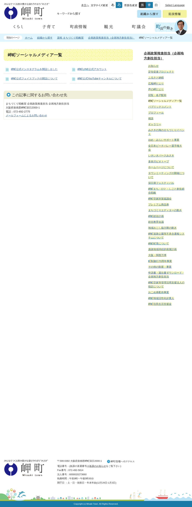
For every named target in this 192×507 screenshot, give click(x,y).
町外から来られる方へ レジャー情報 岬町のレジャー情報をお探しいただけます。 (164, 402)
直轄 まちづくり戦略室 (70, 37)
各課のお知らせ (97, 466)
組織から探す (45, 37)
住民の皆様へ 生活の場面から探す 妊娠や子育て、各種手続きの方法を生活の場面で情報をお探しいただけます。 (164, 348)
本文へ (85, 5)
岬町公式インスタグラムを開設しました (34, 69)
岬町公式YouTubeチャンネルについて (100, 78)
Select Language (175, 5)
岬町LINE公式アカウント (92, 69)
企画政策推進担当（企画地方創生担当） (111, 37)
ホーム (29, 37)
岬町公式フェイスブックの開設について (34, 78)
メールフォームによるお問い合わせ (26, 115)
